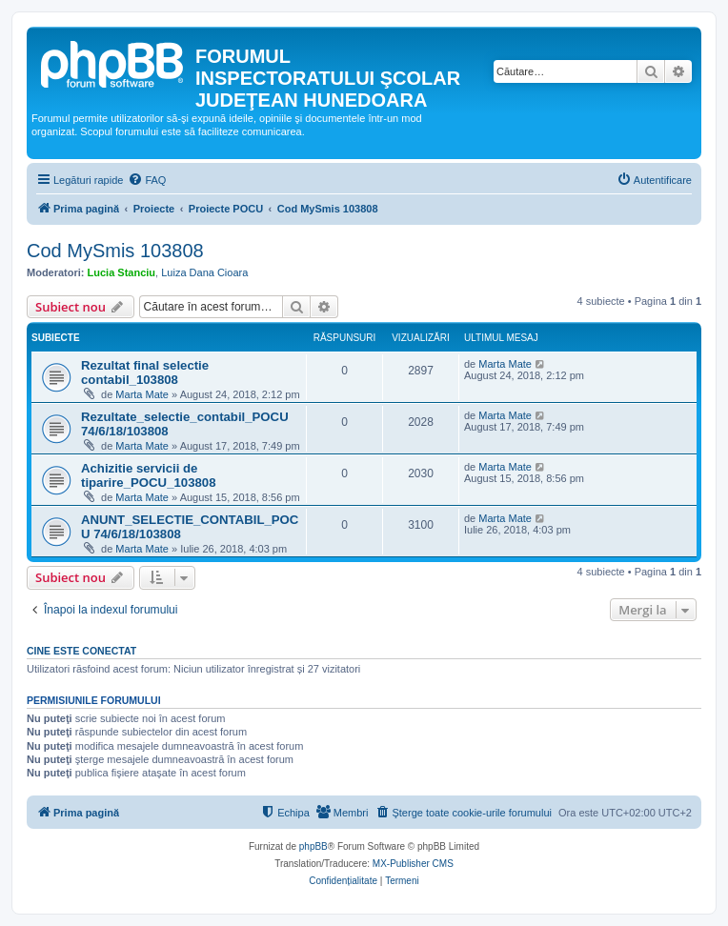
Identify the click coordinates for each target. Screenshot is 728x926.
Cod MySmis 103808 (115, 250)
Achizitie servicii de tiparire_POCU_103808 (148, 475)
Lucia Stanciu (122, 272)
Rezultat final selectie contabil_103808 (145, 372)
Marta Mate (142, 394)
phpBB (313, 846)
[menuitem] (147, 180)
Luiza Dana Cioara (204, 272)
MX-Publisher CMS (413, 863)
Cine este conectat (81, 650)
